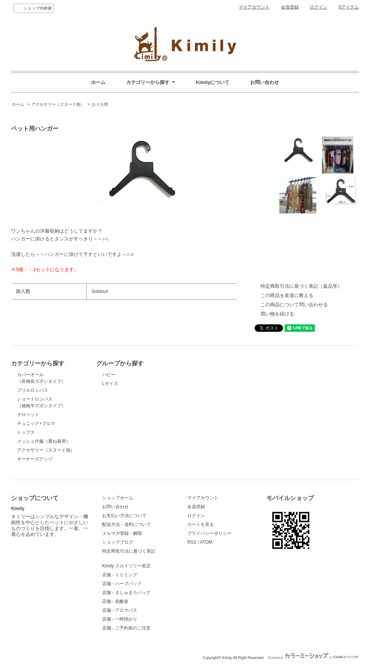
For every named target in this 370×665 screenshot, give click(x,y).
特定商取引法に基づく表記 (128, 551)
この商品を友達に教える (286, 295)
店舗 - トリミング (119, 574)
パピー (108, 374)
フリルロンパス (32, 390)
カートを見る (200, 524)
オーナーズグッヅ (35, 459)
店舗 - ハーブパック (122, 583)
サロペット (28, 414)
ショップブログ (117, 542)
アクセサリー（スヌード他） (57, 104)
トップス (26, 432)
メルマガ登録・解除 (122, 533)
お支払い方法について (124, 515)
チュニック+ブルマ (36, 423)
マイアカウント (254, 7)
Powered (313, 658)
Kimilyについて (212, 82)
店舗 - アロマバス (119, 610)
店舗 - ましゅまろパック (126, 592)
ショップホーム (117, 497)
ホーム (98, 82)
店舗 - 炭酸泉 (115, 601)
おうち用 (100, 104)
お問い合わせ (264, 82)
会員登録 (290, 7)
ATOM (206, 542)
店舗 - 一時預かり (119, 619)
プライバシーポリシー (209, 533)
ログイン (318, 7)
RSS (191, 542)
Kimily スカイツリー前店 (126, 565)
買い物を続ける (277, 314)
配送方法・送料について (126, 524)
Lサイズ (110, 383)
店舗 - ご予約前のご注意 (126, 628)
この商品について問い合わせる (294, 304)
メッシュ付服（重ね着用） (43, 441)
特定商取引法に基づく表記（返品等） (301, 286)
